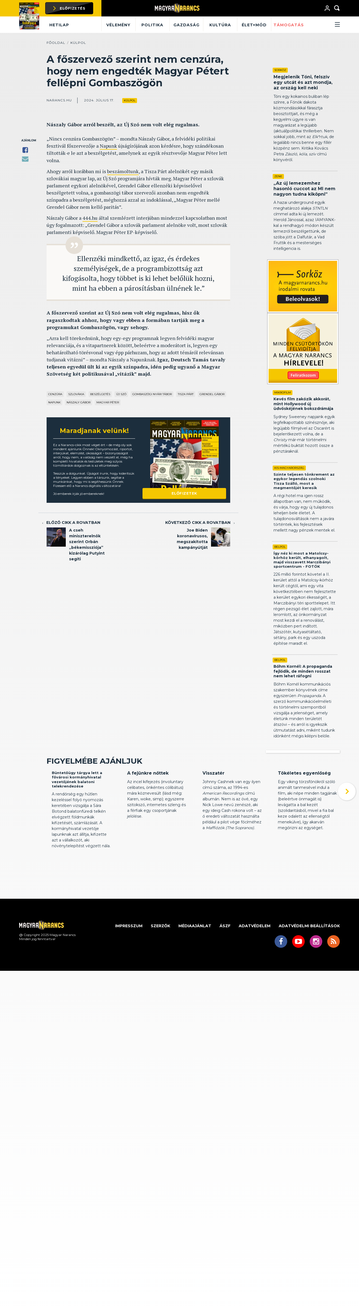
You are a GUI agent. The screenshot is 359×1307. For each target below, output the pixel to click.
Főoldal (56, 43)
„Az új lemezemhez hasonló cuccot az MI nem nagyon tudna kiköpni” (304, 189)
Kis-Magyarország (289, 468)
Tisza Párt (185, 394)
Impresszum (129, 967)
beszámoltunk (123, 171)
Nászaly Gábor (78, 402)
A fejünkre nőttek (148, 814)
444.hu (90, 218)
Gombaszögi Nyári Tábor (152, 394)
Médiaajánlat (194, 967)
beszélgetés (100, 394)
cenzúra (55, 394)
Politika (152, 24)
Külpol (78, 43)
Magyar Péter (107, 402)
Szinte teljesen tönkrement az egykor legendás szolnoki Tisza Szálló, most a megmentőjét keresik (304, 481)
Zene (278, 176)
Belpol (280, 547)
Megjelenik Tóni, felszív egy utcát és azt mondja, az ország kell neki (302, 82)
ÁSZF (225, 967)
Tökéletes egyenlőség (304, 814)
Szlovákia (76, 394)
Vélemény (118, 24)
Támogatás (288, 24)
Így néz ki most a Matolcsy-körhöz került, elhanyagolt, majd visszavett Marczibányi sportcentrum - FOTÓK (301, 560)
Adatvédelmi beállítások (309, 967)
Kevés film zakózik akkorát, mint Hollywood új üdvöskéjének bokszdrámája (303, 403)
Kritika (132, 804)
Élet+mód (254, 24)
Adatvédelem (254, 967)
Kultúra (220, 24)
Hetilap (59, 24)
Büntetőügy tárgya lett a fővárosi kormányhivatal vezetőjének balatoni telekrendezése (77, 821)
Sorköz (280, 70)
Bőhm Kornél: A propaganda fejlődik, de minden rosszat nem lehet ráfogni (302, 671)
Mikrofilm (282, 392)
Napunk (108, 145)
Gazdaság (186, 24)
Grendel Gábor (212, 394)
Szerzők (160, 967)
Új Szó (121, 394)
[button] (323, 24)
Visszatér (213, 814)
